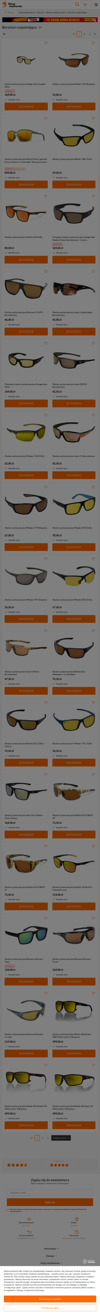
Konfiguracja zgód (50, 1307)
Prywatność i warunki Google (16, 1282)
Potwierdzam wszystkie (50, 1299)
